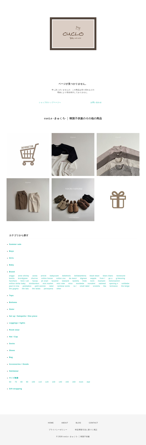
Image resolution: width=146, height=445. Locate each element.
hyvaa (35, 281)
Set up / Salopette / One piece (23, 316)
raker (51, 286)
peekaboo (27, 286)
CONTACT (93, 423)
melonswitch (114, 281)
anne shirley (23, 276)
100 (33, 382)
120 (47, 382)
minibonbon (34, 284)
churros (34, 278)
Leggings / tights (17, 323)
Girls (11, 258)
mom (81, 382)
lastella (76, 281)
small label (85, 286)
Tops (11, 296)
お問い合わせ (96, 102)
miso (70, 284)
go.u (110, 278)
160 (74, 382)
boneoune (121, 276)
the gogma (14, 289)
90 (27, 382)
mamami (101, 281)
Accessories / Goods (19, 364)
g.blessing (120, 278)
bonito (12, 278)
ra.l (74, 286)
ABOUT (64, 423)
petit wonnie (40, 286)
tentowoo (114, 286)
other (59, 289)
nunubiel (91, 284)
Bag (11, 357)
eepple (93, 278)
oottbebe (125, 284)
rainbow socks (63, 286)
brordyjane (23, 278)
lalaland (65, 281)
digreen (83, 278)
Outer (11, 309)
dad (88, 382)
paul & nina (14, 286)
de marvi (73, 278)
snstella (96, 286)
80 (21, 382)
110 (40, 382)
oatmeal (102, 284)
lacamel (55, 281)
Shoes (12, 350)
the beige (125, 286)
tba (104, 286)
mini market (48, 284)
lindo (84, 281)
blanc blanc (108, 276)
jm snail (44, 281)
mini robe (61, 284)
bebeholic (66, 276)
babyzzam (54, 276)
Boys (11, 251)
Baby (11, 265)
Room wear (14, 330)
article (43, 276)
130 (53, 382)
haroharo (13, 281)
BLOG (78, 423)
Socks (12, 344)
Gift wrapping (15, 389)
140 (60, 382)
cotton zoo (61, 278)
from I (102, 278)
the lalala (36, 289)
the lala (25, 289)
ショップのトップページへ (50, 102)
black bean (94, 276)
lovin (92, 281)
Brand (12, 272)
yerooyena (48, 289)
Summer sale (15, 244)
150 (67, 382)
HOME (51, 423)
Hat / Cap (13, 337)
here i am (25, 281)
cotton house (47, 278)
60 (10, 382)
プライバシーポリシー (58, 430)
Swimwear (14, 371)
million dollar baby (17, 284)
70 (16, 382)
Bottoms (13, 302)
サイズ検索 (13, 378)
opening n (113, 284)
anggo (12, 276)
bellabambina (80, 276)
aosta (35, 276)
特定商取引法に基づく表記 (86, 430)
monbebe (80, 284)
